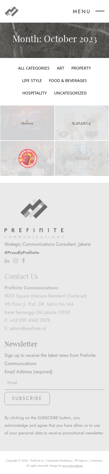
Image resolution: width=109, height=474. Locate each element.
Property (81, 68)
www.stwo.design (72, 466)
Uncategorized (70, 93)
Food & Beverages (68, 81)
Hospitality (34, 93)
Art (60, 68)
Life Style (32, 81)
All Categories (34, 68)
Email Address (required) (54, 377)
